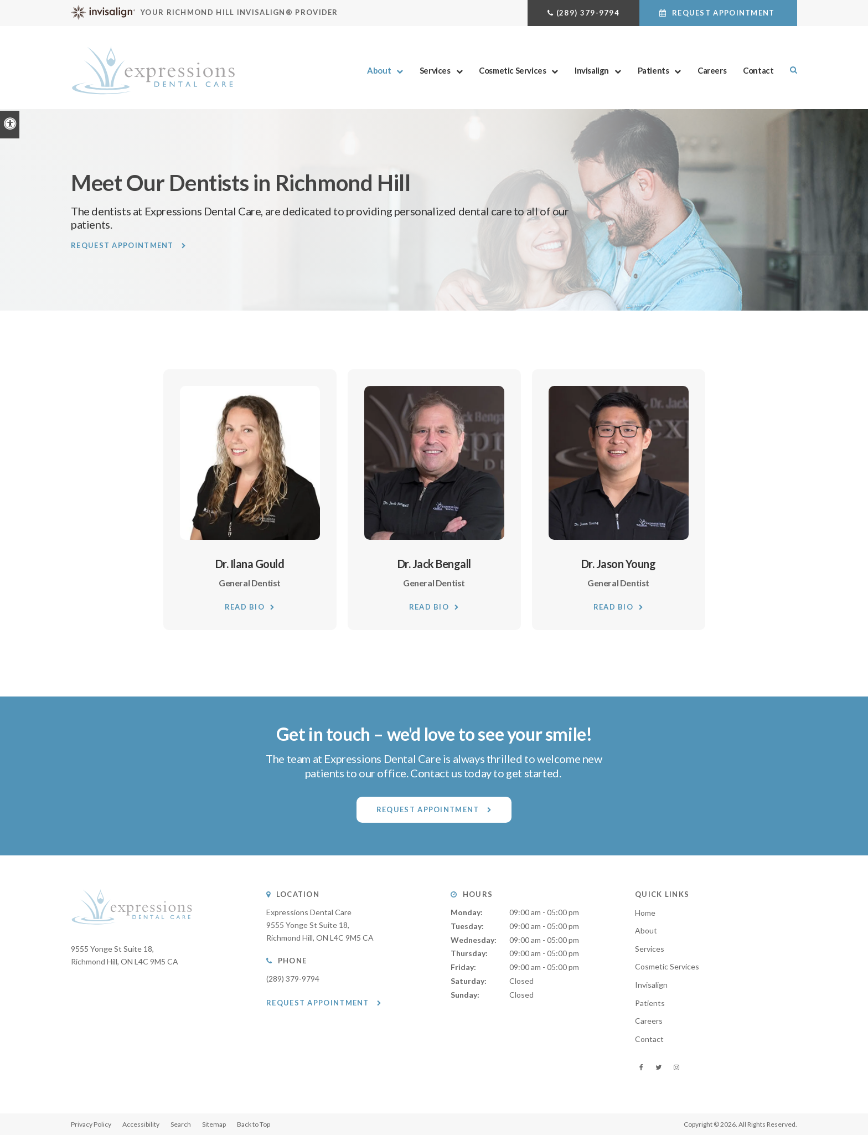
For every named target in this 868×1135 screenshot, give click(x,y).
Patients (653, 70)
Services (435, 70)
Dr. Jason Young (618, 563)
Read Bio (245, 606)
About (379, 70)
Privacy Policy (91, 1124)
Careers (712, 70)
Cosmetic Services (512, 70)
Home (645, 912)
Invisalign (592, 70)
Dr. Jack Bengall (434, 563)
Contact (758, 70)
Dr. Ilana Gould (250, 563)
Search (180, 1124)
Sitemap (214, 1124)
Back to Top (253, 1124)
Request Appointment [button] (723, 12)
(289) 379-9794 (587, 12)
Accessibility (140, 1124)
